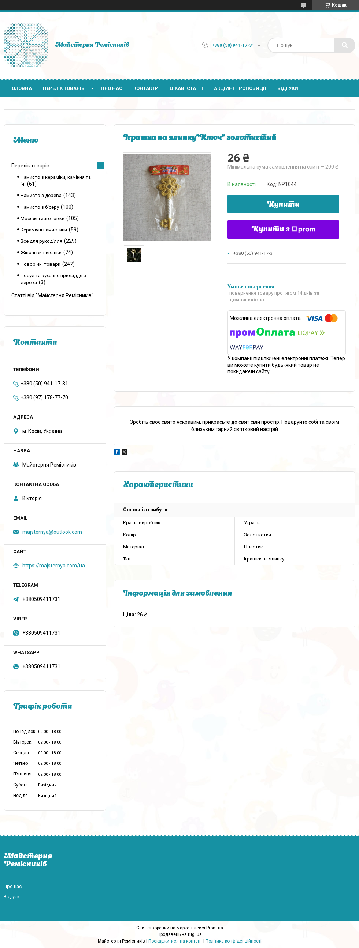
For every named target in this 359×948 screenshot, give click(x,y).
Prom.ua (214, 927)
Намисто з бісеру (40, 207)
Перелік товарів (64, 88)
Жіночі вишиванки (41, 252)
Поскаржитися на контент (175, 941)
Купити (283, 204)
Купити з (283, 229)
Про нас (111, 88)
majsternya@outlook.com (52, 532)
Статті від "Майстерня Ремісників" (52, 295)
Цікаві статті (186, 88)
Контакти (146, 88)
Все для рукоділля (41, 241)
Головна (20, 88)
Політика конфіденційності (234, 941)
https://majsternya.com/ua (53, 566)
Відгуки (287, 88)
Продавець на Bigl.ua (180, 934)
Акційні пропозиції (240, 88)
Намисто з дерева (41, 195)
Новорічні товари (40, 264)
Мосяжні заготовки (42, 218)
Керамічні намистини (44, 230)
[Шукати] (344, 45)
